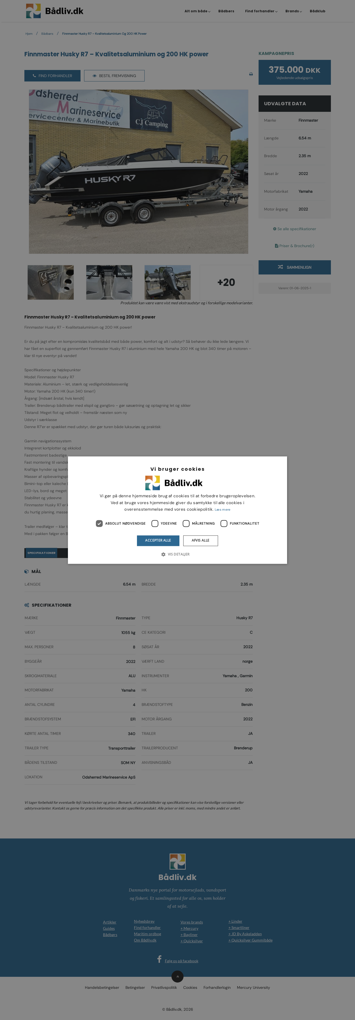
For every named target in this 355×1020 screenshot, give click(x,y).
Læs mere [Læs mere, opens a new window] (222, 510)
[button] (177, 554)
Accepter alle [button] (158, 540)
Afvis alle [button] (201, 540)
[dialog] (177, 510)
